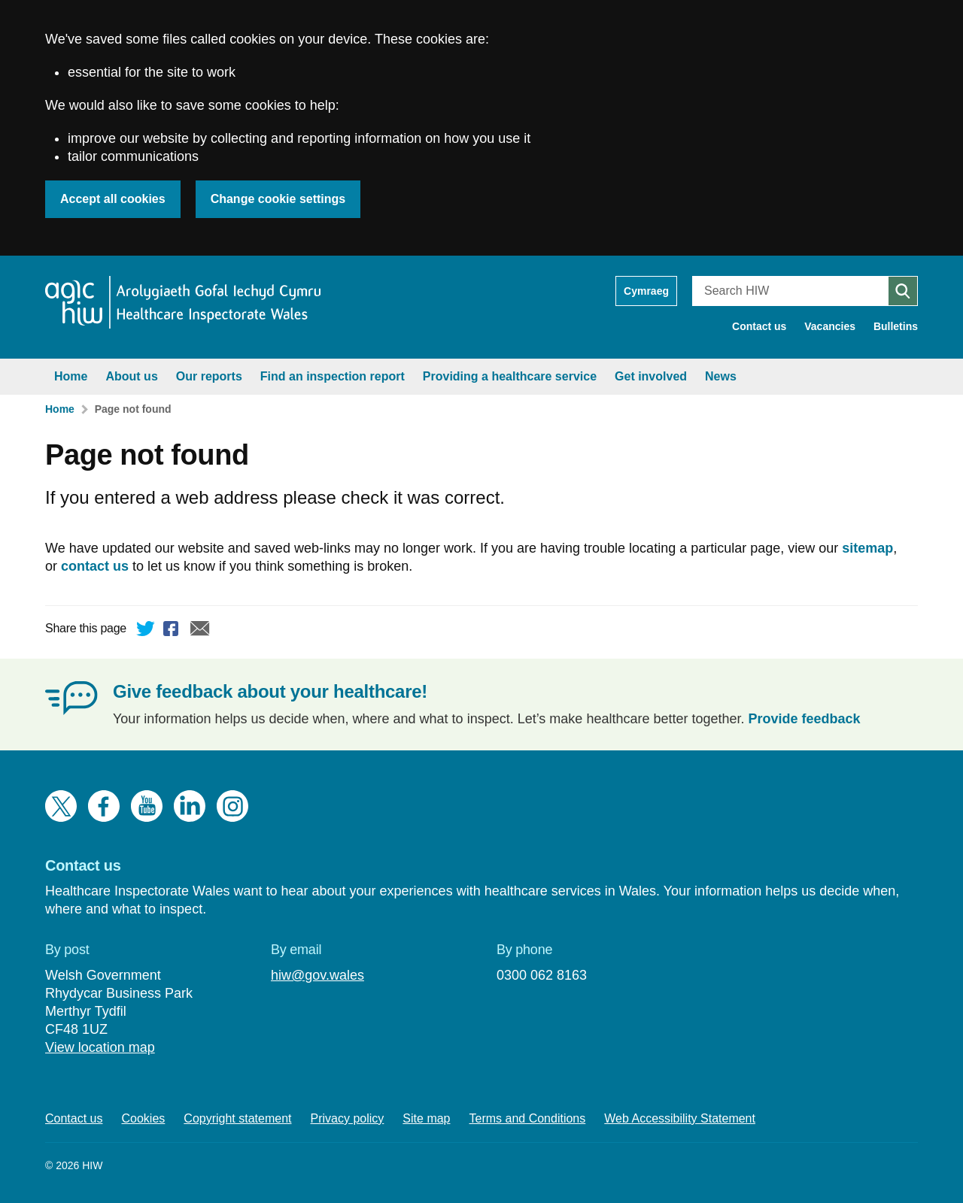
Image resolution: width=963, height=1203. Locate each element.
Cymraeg (646, 291)
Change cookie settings (278, 198)
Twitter (146, 631)
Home (70, 376)
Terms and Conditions (527, 1118)
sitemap (867, 548)
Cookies (144, 1118)
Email (200, 631)
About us (131, 376)
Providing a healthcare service (510, 376)
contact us (95, 566)
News (721, 376)
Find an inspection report (332, 376)
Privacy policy (347, 1118)
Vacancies (829, 326)
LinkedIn (189, 806)
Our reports (209, 376)
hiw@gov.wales (317, 975)
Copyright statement (237, 1118)
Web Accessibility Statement (679, 1118)
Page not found (133, 409)
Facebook (173, 631)
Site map (426, 1118)
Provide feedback (805, 718)
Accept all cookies (113, 198)
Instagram (232, 806)
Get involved (651, 376)
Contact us (759, 326)
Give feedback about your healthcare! (270, 691)
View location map (100, 1047)
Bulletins (895, 326)
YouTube (147, 806)
